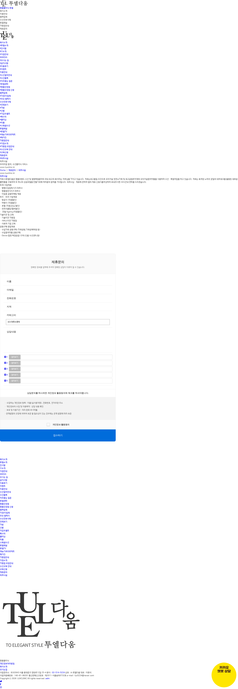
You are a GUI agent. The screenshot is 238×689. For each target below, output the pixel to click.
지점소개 (4, 143)
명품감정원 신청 (7, 90)
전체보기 (4, 105)
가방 (2, 108)
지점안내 (4, 54)
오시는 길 (4, 60)
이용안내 (3, 72)
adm (47, 678)
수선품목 (4, 78)
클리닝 (3, 120)
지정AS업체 (5, 96)
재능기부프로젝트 (8, 135)
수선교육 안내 (6, 149)
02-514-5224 (58, 673)
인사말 (3, 48)
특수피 (3, 117)
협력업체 (3, 93)
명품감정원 (5, 87)
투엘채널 (3, 129)
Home (3, 170)
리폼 (2, 123)
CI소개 (3, 51)
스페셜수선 (5, 126)
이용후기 (4, 66)
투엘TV (3, 132)
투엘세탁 (4, 84)
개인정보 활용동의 (60, 424)
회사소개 (3, 42)
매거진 (3, 137)
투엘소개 (4, 45)
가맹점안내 (4, 140)
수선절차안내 (6, 75)
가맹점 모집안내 (7, 146)
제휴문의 (3, 155)
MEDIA (3, 57)
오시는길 (3, 670)
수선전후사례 (5, 102)
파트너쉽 (4, 158)
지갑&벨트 (5, 114)
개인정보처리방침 (7, 664)
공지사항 (4, 63)
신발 (2, 111)
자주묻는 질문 (6, 81)
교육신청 (4, 152)
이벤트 (3, 69)
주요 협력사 (5, 99)
